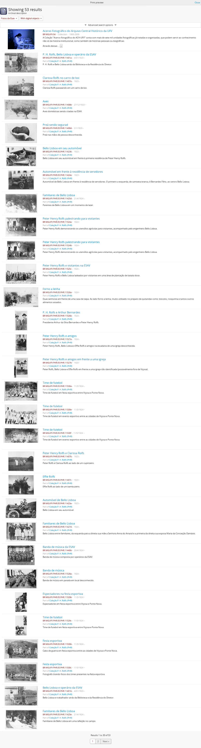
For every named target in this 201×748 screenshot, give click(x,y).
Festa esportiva (52, 641)
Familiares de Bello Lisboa (59, 195)
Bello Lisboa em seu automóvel (62, 148)
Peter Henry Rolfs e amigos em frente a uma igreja (74, 359)
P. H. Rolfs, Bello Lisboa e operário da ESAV (69, 54)
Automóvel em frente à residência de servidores (73, 171)
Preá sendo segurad (55, 125)
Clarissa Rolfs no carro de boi (61, 78)
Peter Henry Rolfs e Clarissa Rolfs (63, 453)
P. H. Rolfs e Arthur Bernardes (61, 312)
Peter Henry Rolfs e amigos (60, 336)
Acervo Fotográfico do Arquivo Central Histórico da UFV (77, 31)
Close (197, 2)
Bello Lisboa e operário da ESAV (62, 687)
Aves (46, 101)
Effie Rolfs (49, 476)
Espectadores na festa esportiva (63, 594)
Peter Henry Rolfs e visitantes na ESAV (66, 265)
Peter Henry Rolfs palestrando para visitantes (71, 218)
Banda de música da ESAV (59, 547)
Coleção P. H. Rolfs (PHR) (60, 61)
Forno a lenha (51, 289)
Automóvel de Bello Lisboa (59, 500)
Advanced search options (100, 24)
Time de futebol (52, 383)
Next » (106, 741)
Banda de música (53, 570)
